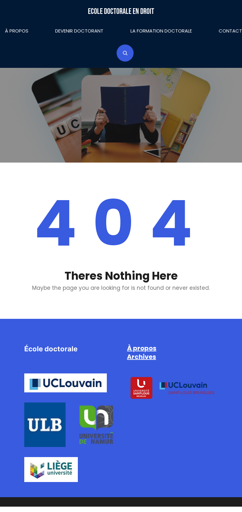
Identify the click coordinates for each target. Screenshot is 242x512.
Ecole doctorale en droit (121, 11)
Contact (230, 30)
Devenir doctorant (79, 30)
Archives (141, 356)
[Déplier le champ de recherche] (125, 53)
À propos (16, 30)
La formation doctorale (161, 30)
